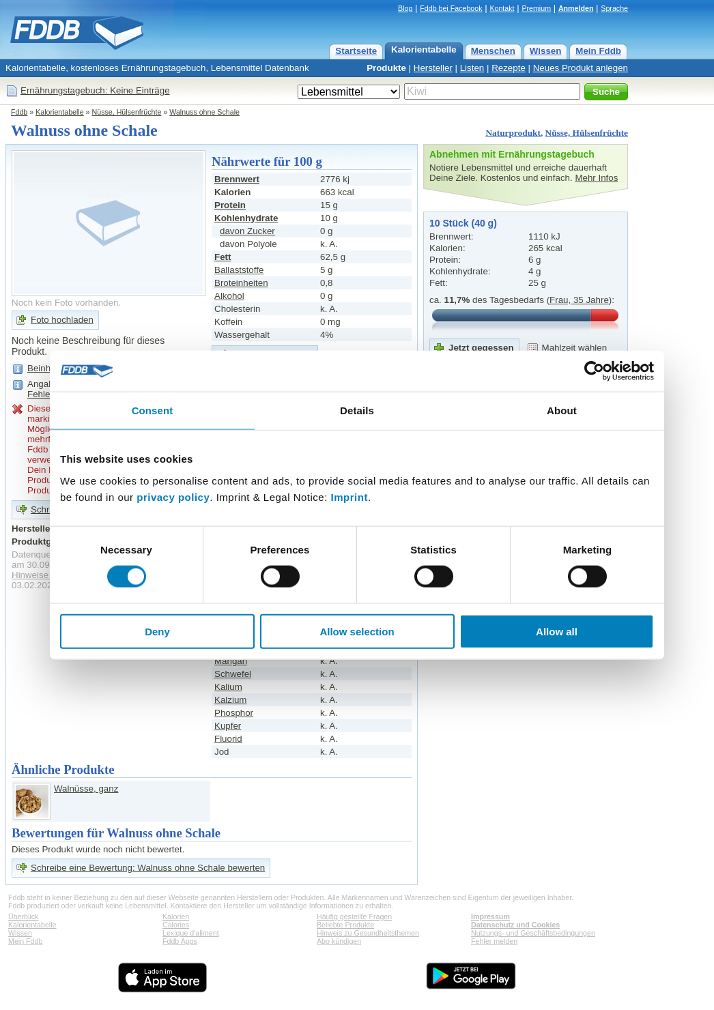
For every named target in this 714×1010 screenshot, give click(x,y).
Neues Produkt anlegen (580, 68)
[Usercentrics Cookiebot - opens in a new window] (594, 371)
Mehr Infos (596, 178)
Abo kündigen (339, 941)
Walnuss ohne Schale (204, 112)
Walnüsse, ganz (86, 788)
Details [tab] (357, 410)
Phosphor (233, 713)
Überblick (23, 916)
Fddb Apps (179, 941)
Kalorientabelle (424, 49)
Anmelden (576, 8)
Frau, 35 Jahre (579, 300)
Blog (405, 8)
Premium (536, 8)
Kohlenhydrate (246, 218)
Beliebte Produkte (345, 925)
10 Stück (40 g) (463, 223)
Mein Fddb (598, 51)
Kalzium (230, 700)
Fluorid (228, 739)
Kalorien (175, 916)
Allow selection (356, 631)
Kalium (228, 687)
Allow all (556, 631)
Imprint (349, 496)
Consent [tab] (152, 410)
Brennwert (236, 179)
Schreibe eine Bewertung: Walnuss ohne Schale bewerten (148, 868)
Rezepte (508, 68)
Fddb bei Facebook (451, 8)
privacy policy (173, 496)
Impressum (490, 916)
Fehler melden (494, 941)
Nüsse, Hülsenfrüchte (127, 112)
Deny (157, 631)
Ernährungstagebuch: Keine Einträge (95, 90)
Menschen (493, 51)
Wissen (546, 51)
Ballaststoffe (238, 270)
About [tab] (562, 410)
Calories (175, 925)
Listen (472, 68)
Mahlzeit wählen (575, 348)
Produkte (386, 68)
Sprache (614, 8)
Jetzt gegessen (481, 348)
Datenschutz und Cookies (515, 925)
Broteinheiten (241, 283)
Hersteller (433, 68)
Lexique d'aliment (190, 933)
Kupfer (227, 726)
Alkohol (229, 296)
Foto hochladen (62, 320)
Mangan (230, 661)
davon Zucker (247, 231)
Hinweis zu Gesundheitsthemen (368, 933)
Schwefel (232, 674)
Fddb (19, 112)
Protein (230, 205)
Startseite (356, 51)
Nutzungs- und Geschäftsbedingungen (533, 933)
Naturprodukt (512, 133)
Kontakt (501, 8)
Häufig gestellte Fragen (354, 916)
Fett (222, 257)
